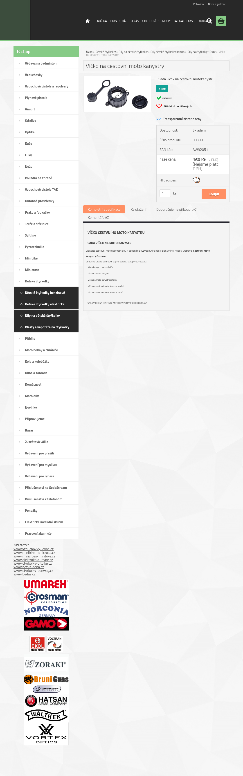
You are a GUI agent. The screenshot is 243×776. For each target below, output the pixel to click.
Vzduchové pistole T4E (41, 189)
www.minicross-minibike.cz (34, 556)
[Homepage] (87, 21)
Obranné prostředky (39, 201)
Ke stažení (138, 209)
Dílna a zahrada (36, 373)
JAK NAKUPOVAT (184, 21)
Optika (30, 132)
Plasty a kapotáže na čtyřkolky (47, 327)
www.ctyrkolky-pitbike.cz (33, 563)
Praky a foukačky (37, 212)
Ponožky (31, 510)
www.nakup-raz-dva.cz (133, 261)
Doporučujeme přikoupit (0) (176, 209)
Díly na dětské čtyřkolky (42, 315)
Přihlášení (198, 4)
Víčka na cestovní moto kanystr (103, 250)
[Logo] (44, 20)
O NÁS (135, 21)
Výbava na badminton (40, 63)
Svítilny (30, 235)
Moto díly (32, 395)
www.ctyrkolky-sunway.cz (33, 570)
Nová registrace (217, 4)
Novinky (31, 407)
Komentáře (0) (98, 217)
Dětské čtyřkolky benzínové (45, 292)
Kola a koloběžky (37, 361)
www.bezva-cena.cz (29, 567)
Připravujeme (35, 418)
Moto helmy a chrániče (41, 350)
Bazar (29, 430)
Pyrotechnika (34, 246)
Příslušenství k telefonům (43, 499)
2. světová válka (36, 441)
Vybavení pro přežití (39, 453)
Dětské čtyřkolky (37, 281)
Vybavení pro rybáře (39, 476)
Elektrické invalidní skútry (44, 522)
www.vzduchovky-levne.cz (34, 549)
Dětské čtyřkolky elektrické (45, 304)
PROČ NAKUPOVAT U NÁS (111, 21)
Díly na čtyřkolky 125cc (201, 51)
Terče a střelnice (37, 223)
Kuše (28, 143)
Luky (28, 155)
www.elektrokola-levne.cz (33, 559)
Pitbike (30, 338)
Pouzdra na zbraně (38, 178)
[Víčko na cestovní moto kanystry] (117, 78)
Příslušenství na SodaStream (46, 487)
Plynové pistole (36, 97)
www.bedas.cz (25, 574)
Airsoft (30, 109)
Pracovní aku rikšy (38, 533)
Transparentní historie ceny (178, 118)
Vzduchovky (34, 74)
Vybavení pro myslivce (41, 464)
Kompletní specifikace (104, 209)
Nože (28, 166)
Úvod (89, 51)
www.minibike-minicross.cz (34, 552)
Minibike (31, 258)
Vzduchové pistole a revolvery (46, 86)
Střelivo (30, 120)
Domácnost (33, 384)
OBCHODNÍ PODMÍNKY (156, 21)
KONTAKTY (205, 21)
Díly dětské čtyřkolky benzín (167, 51)
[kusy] (165, 193)
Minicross (32, 269)
